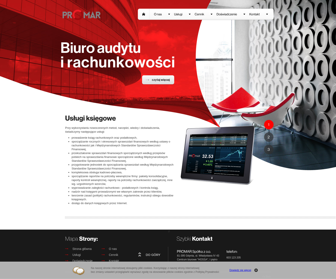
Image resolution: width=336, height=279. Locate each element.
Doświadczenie (79, 261)
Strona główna (78, 249)
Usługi (73, 255)
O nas (109, 249)
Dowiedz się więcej (240, 270)
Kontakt (110, 261)
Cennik (110, 255)
